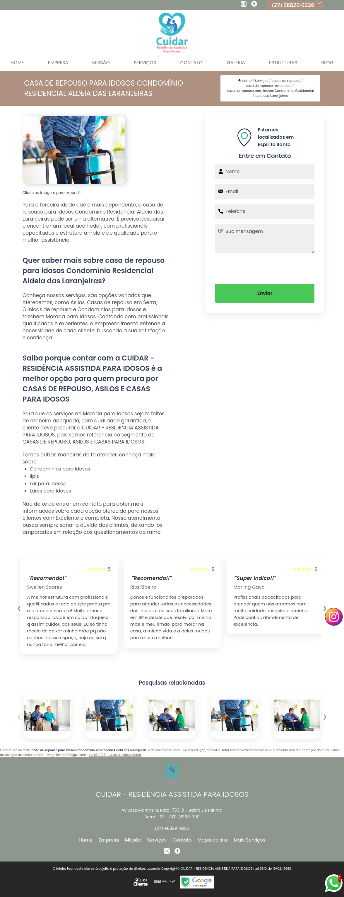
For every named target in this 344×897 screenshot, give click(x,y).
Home (86, 840)
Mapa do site (213, 840)
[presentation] (264, 267)
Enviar (265, 293)
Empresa (58, 62)
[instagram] (244, 5)
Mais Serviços (250, 840)
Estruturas (283, 62)
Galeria (236, 62)
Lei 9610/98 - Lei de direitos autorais (115, 755)
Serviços (145, 62)
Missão (101, 62)
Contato (191, 62)
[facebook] (254, 5)
